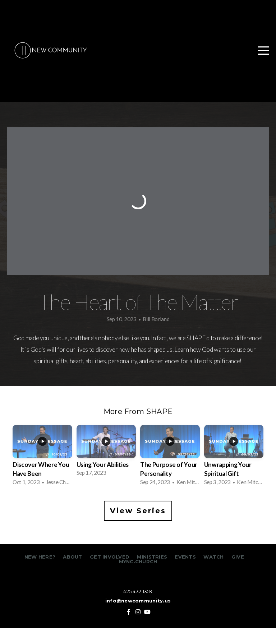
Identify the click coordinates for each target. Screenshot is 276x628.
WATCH (213, 557)
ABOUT (72, 557)
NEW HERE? (40, 557)
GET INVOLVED (108, 557)
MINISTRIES (153, 557)
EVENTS (185, 557)
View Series (138, 510)
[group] (42, 457)
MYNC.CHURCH (138, 561)
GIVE (237, 557)
